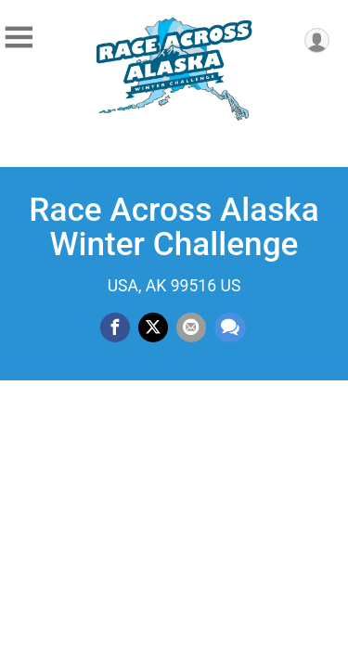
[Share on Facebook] (115, 327)
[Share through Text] (230, 327)
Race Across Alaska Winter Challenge (173, 226)
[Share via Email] (191, 327)
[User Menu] (316, 40)
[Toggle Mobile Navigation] (18, 38)
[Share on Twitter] (153, 327)
